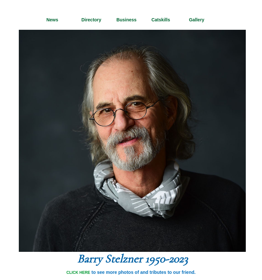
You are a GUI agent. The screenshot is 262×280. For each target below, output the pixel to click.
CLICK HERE (78, 272)
